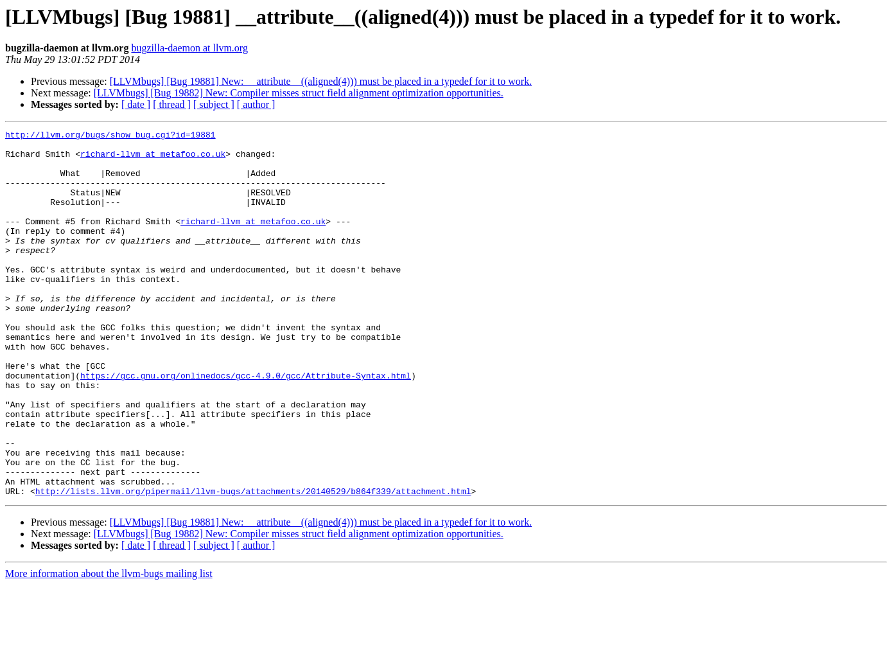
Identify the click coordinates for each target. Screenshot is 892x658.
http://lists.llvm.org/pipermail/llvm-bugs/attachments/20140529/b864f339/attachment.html (253, 564)
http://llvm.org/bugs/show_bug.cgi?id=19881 (110, 136)
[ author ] (256, 104)
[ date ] (135, 104)
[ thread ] (172, 104)
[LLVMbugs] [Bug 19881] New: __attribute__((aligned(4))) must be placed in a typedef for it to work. (321, 81)
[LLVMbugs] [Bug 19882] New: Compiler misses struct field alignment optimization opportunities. (298, 92)
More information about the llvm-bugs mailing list (109, 646)
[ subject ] (213, 104)
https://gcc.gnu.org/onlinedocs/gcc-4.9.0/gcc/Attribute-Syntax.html (245, 425)
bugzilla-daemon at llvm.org (189, 47)
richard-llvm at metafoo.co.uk (152, 159)
